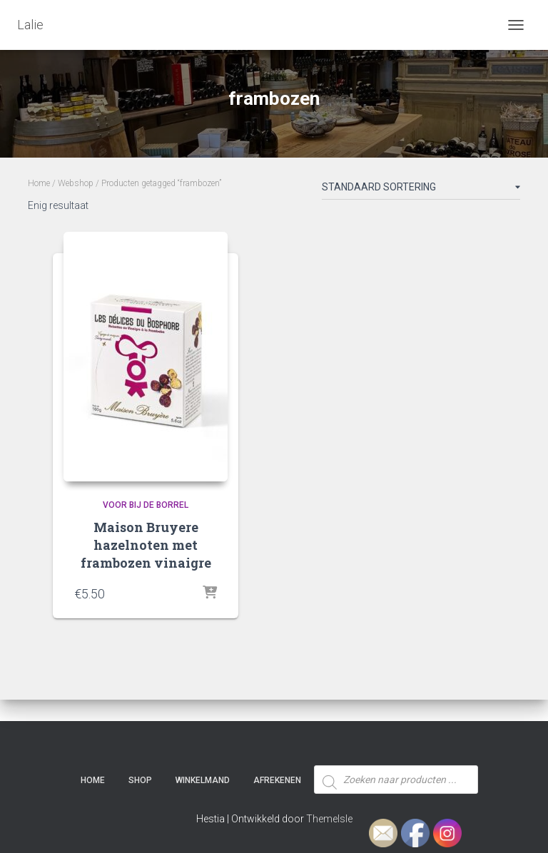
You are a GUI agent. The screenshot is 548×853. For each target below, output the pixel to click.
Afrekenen (277, 780)
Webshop (75, 183)
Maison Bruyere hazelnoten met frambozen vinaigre (146, 545)
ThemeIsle (329, 818)
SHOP (140, 780)
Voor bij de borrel (145, 505)
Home (39, 183)
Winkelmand (203, 780)
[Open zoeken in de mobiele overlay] (396, 753)
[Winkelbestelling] (421, 189)
